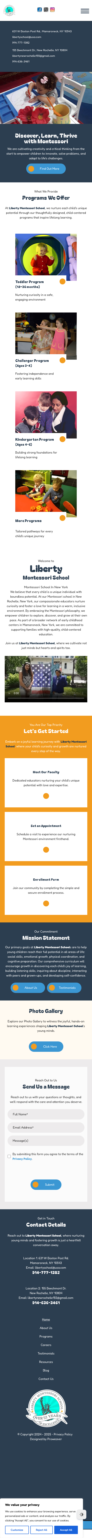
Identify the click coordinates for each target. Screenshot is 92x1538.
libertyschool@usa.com (26, 37)
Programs (45, 1336)
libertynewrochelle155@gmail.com (33, 56)
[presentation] (46, 1172)
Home (46, 1319)
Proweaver (54, 1439)
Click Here (44, 1047)
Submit (43, 1185)
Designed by (38, 1439)
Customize (17, 1529)
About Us (25, 988)
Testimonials (62, 988)
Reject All (41, 1529)
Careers (46, 1345)
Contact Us (46, 1379)
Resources (46, 1362)
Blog (46, 1370)
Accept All (66, 1529)
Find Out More (43, 169)
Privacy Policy (22, 1159)
